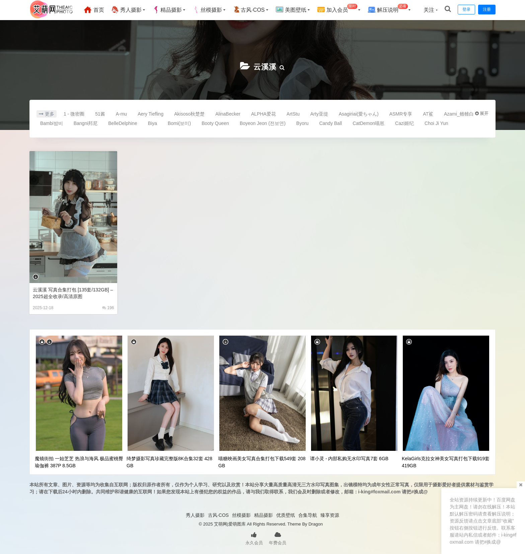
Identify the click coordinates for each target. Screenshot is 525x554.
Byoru (302, 122)
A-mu (121, 113)
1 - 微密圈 (74, 113)
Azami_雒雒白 (459, 113)
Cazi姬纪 (404, 122)
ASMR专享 (400, 113)
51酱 (100, 113)
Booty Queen (215, 122)
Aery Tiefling (150, 113)
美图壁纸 (294, 10)
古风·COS (252, 10)
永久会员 (254, 537)
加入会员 (340, 9)
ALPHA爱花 (263, 113)
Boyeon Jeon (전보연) (263, 122)
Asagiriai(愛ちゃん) (359, 113)
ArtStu (293, 113)
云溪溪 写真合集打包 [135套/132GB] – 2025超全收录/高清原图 (71, 292)
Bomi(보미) (179, 122)
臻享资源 (329, 514)
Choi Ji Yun (436, 122)
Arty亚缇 (319, 113)
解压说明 (391, 9)
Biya (152, 122)
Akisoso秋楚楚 (189, 113)
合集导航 (307, 514)
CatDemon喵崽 (368, 122)
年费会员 (277, 537)
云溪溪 (265, 66)
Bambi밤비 (51, 122)
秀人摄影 (129, 10)
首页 (97, 10)
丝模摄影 (210, 10)
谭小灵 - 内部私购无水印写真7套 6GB (349, 458)
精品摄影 (170, 10)
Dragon (315, 523)
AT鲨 (428, 113)
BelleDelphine (122, 122)
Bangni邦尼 (86, 122)
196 (108, 307)
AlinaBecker (227, 113)
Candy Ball (330, 122)
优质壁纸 (285, 514)
